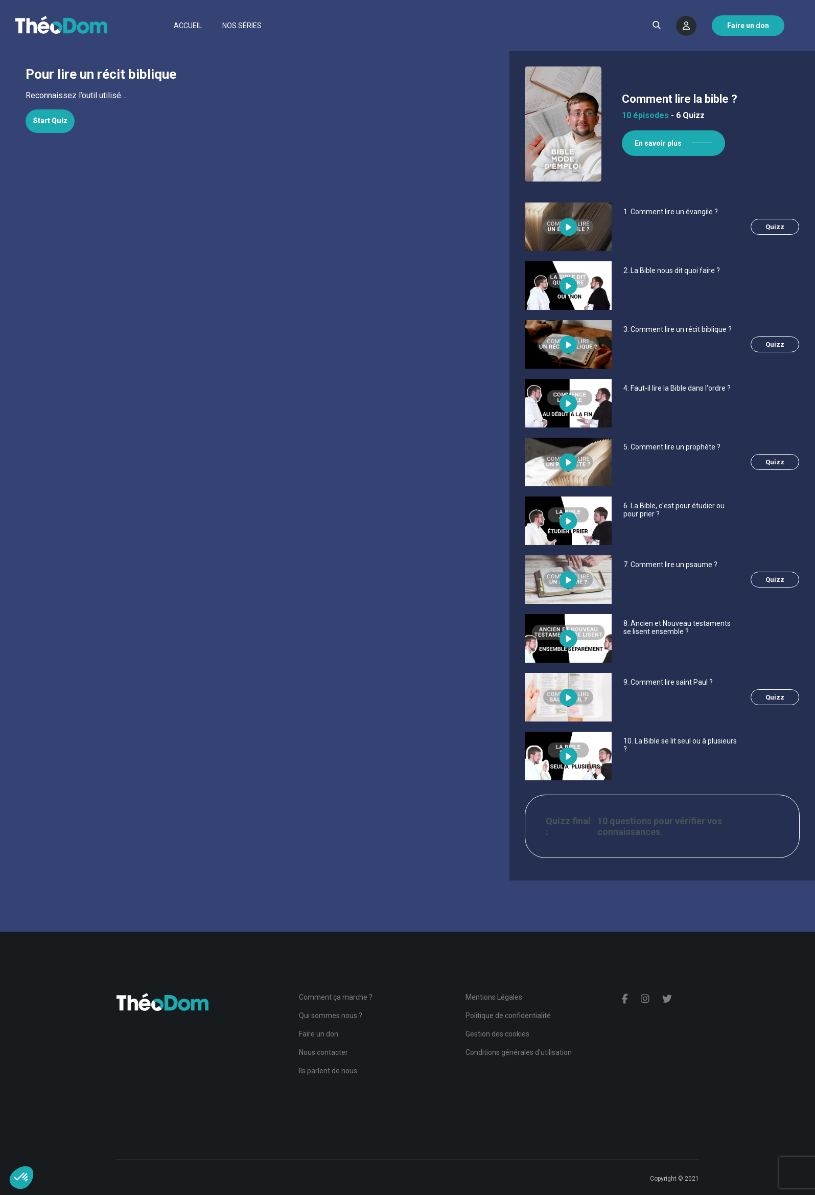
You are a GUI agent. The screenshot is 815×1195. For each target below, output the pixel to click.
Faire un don (318, 1034)
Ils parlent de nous (328, 1071)
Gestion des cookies (497, 1034)
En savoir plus (659, 143)
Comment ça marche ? (335, 997)
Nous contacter (323, 1052)
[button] (21, 1177)
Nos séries (242, 25)
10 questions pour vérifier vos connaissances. (661, 826)
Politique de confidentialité (508, 1015)
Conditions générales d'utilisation (518, 1052)
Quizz (776, 227)
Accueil (188, 25)
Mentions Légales (493, 997)
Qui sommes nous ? (330, 1015)
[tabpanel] (253, 95)
